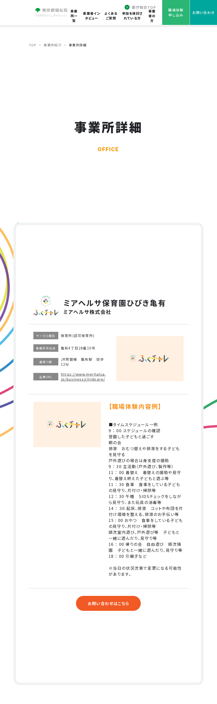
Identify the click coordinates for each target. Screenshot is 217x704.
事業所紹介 (53, 45)
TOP (32, 45)
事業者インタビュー (91, 15)
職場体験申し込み (176, 12)
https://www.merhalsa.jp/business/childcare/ (83, 377)
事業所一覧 (74, 16)
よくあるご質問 (110, 15)
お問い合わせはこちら (108, 603)
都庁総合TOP (144, 7)
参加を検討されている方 (132, 15)
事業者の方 (152, 16)
